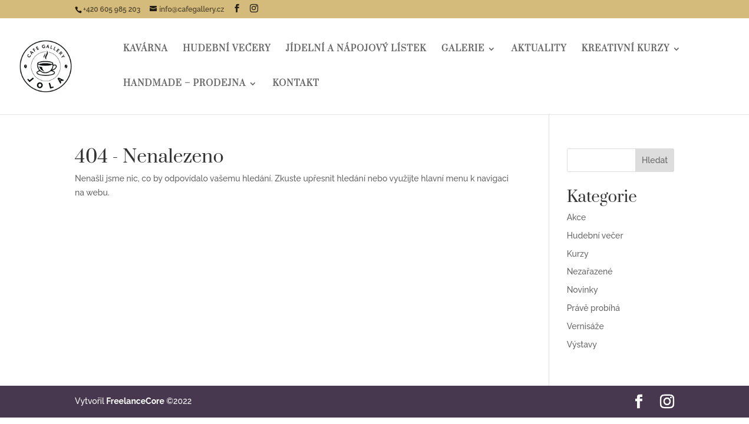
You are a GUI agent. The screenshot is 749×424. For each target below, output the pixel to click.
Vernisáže (585, 326)
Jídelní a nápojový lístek (356, 49)
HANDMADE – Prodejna (184, 84)
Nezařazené (590, 271)
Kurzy (578, 254)
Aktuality (539, 49)
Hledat (655, 160)
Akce (576, 217)
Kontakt (295, 84)
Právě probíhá (593, 308)
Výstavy (582, 344)
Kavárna (145, 49)
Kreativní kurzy (626, 49)
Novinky (582, 289)
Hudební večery (226, 49)
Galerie (463, 49)
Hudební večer (595, 235)
